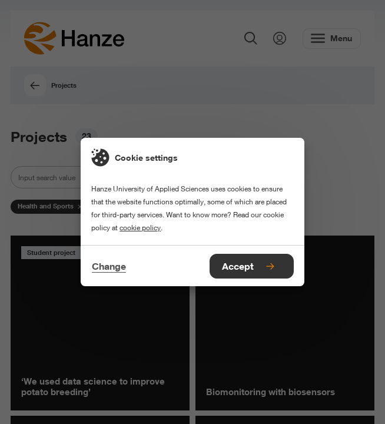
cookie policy (140, 227)
